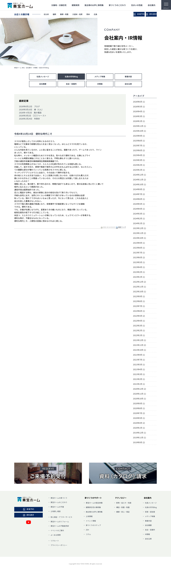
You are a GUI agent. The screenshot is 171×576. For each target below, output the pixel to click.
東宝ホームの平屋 (57, 507)
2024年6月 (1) (139, 199)
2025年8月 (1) (139, 141)
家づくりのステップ (93, 526)
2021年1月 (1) (139, 384)
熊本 (95, 14)
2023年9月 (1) (139, 243)
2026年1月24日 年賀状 (29, 119)
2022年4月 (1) (139, 321)
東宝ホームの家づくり (59, 498)
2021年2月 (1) (139, 379)
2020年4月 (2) (139, 423)
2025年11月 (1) (139, 126)
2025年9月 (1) (139, 136)
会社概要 (43, 84)
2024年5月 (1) (139, 204)
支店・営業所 (71, 84)
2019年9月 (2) (139, 442)
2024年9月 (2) (139, 189)
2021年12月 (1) (139, 340)
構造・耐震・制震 (123, 508)
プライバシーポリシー (59, 545)
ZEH (87, 530)
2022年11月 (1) (139, 287)
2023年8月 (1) (139, 248)
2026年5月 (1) (139, 107)
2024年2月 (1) (139, 218)
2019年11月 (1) (139, 438)
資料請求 (146, 14)
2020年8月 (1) (139, 408)
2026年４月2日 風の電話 (30, 113)
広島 (104, 14)
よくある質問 (56, 535)
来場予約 (123, 14)
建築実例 (75, 5)
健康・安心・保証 (123, 512)
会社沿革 (128, 84)
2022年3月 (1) (139, 326)
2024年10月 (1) (139, 184)
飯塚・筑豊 (68, 14)
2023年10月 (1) (139, 238)
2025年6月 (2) (139, 150)
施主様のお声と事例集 (94, 5)
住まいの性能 (136, 5)
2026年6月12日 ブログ (29, 107)
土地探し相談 (56, 512)
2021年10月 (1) (139, 350)
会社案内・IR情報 (31, 68)
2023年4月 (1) (139, 267)
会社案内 (151, 5)
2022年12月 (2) (139, 282)
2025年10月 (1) (139, 131)
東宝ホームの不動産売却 (60, 526)
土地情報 (89, 517)
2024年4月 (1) (139, 209)
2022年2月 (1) (139, 330)
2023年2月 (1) (139, 272)
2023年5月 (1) (139, 262)
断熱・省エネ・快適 (123, 503)
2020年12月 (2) (139, 389)
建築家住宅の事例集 (93, 508)
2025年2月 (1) (139, 165)
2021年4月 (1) (139, 369)
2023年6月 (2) (139, 257)
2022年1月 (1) (139, 335)
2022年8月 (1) (139, 301)
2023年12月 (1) (139, 228)
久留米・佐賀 (83, 14)
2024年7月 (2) (139, 194)
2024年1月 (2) (139, 223)
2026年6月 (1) (139, 102)
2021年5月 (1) (139, 365)
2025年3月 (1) (139, 160)
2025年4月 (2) (139, 155)
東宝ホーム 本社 (19, 68)
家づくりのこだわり (117, 5)
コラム (88, 535)
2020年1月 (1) (139, 428)
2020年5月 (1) (139, 418)
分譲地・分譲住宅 (58, 5)
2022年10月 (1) (139, 291)
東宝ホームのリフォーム (60, 522)
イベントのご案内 (57, 531)
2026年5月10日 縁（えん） (31, 110)
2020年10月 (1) (139, 399)
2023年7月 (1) (139, 253)
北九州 (47, 14)
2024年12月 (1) (139, 175)
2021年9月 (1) (139, 355)
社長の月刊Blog (44, 68)
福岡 (56, 14)
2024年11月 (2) (139, 180)
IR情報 (100, 84)
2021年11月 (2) (139, 345)
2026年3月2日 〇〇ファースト (32, 116)
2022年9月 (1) (139, 296)
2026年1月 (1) (139, 121)
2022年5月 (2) (139, 316)
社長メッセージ (42, 76)
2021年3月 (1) (139, 374)
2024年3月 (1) (139, 214)
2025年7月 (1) (139, 145)
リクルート (55, 541)
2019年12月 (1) (139, 433)
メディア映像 (99, 76)
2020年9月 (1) (139, 403)
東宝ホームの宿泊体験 (94, 503)
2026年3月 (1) (139, 116)
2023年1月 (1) (139, 277)
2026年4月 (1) (139, 111)
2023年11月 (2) (139, 233)
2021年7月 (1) (139, 360)
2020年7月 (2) (139, 413)
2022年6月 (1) (139, 311)
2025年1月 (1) (139, 170)
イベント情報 (91, 521)
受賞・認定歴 (150, 512)
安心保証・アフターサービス (61, 517)
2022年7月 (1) (139, 306)
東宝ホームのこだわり (59, 503)
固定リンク (122, 228)
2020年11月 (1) (139, 394)
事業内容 (128, 76)
